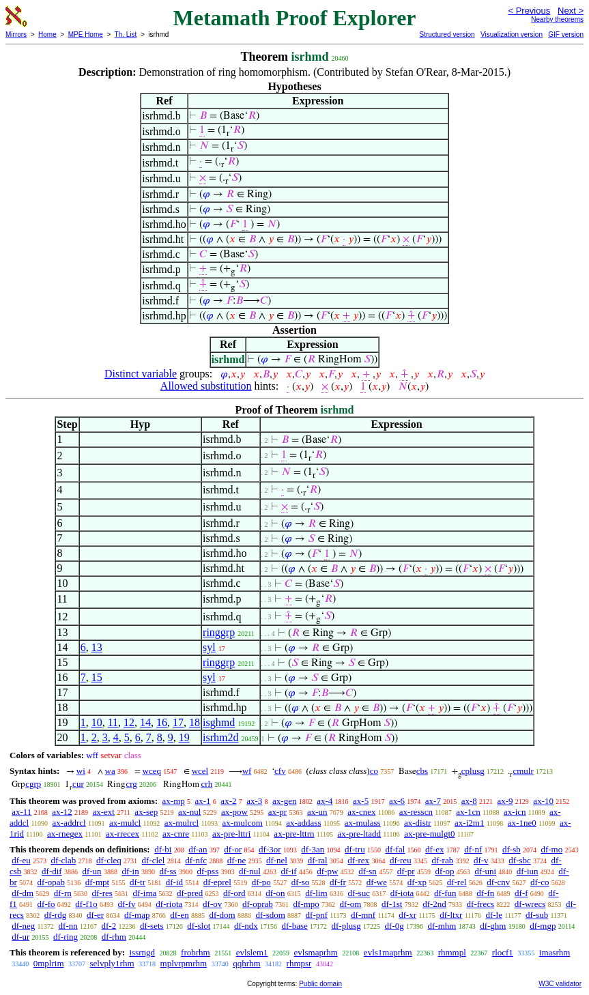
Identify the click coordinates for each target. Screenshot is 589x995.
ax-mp (173, 801)
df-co (539, 882)
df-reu (401, 860)
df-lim (316, 893)
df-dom (222, 915)
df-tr (137, 882)
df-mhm (442, 926)
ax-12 (62, 812)
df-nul (250, 871)
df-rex (358, 860)
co (374, 771)
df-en (179, 915)
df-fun (445, 893)
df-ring (65, 937)
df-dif (52, 871)
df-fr (338, 882)
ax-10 (543, 801)
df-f (521, 893)
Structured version (446, 34)
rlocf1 (502, 952)
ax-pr (277, 812)
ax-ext (103, 812)
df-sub (537, 915)
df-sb (511, 849)
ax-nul (189, 812)
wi (80, 771)
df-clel (153, 860)
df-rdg (55, 915)
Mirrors (16, 34)
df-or (233, 849)
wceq (152, 771)
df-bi (162, 849)
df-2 (109, 926)
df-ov (212, 904)
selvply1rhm (112, 963)
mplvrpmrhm (183, 963)
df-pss (207, 871)
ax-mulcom (242, 823)
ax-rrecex (122, 833)
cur (78, 784)
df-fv (127, 904)
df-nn (68, 926)
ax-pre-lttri (231, 833)
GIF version (566, 34)
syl (209, 647)
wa (110, 771)
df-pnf (317, 915)
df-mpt (97, 882)
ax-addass (303, 823)
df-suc (358, 893)
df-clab (63, 860)
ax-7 (433, 801)
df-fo (46, 904)
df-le (493, 915)
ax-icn (515, 812)
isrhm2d (220, 737)
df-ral (318, 860)
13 (96, 647)
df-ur (20, 937)
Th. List (126, 34)
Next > (571, 10)
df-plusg (345, 926)
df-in (130, 871)
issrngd (142, 952)
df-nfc (196, 860)
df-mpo (306, 904)
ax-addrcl (69, 823)
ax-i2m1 (469, 823)
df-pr (406, 871)
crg (131, 784)
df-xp (417, 882)
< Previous (529, 10)
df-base (294, 926)
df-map (137, 915)
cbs (422, 771)
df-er (95, 915)
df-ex (434, 849)
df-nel (276, 860)
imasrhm (555, 952)
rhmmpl (452, 952)
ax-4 (324, 801)
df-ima (145, 893)
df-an (197, 849)
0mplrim (48, 963)
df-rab (442, 860)
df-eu (21, 860)
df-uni (485, 871)
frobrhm (195, 952)
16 (161, 722)
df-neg (23, 926)
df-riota (169, 904)
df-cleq (108, 860)
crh (207, 784)
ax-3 (254, 801)
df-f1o (86, 904)
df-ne (236, 860)
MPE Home (85, 34)
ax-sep (146, 812)
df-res (102, 893)
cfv (280, 771)
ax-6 (397, 801)
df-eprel (217, 882)
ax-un (317, 812)
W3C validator (559, 983)
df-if (289, 871)
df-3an (312, 849)
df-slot (198, 926)
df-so (300, 882)
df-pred (190, 893)
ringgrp (219, 632)
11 (113, 722)
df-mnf (363, 915)
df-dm (22, 893)
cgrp (33, 784)
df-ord (234, 893)
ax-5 (361, 801)
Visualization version (511, 34)
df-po (261, 882)
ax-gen (284, 801)
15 (96, 677)
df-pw (327, 871)
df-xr (407, 915)
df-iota (402, 893)
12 (129, 722)
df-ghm (493, 926)
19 (184, 737)
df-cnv (498, 882)
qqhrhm (246, 963)
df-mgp (543, 926)
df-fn (485, 893)
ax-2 (228, 801)
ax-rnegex (65, 833)
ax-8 (469, 801)
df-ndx (246, 926)
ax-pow (234, 812)
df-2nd (434, 904)
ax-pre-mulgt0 (429, 833)
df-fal (395, 849)
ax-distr (417, 823)
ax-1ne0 (522, 823)
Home (47, 34)
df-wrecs (530, 904)
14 (145, 722)
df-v (481, 860)
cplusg (473, 771)
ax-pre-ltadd (360, 833)
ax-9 (505, 801)
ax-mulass (363, 823)
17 (178, 722)
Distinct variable (140, 373)
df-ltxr (451, 915)
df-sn (367, 871)
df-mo (551, 849)
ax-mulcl (125, 823)
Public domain (320, 983)
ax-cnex (361, 812)
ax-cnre (175, 833)
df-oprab (257, 904)
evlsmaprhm (316, 952)
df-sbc (519, 860)
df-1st (392, 904)
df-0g (394, 926)
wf (247, 771)
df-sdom (270, 915)
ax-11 (21, 812)
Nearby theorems (557, 19)
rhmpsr (299, 963)
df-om (351, 904)
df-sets (152, 926)
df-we (377, 882)
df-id (174, 882)
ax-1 (203, 801)
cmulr (523, 771)
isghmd (219, 722)
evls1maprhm (388, 952)
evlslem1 (252, 952)
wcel (200, 771)
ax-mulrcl (181, 823)
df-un (91, 871)
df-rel (457, 882)
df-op (444, 871)
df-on (275, 893)
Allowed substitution (206, 386)
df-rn (63, 893)
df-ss (167, 871)
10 (96, 722)
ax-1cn (468, 812)
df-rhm (114, 937)
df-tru (355, 849)
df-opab (51, 882)
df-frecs (480, 904)
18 (194, 722)
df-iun (527, 871)
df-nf (473, 849)
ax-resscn (416, 812)
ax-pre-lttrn (294, 833)
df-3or (270, 849)
